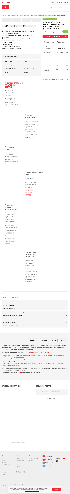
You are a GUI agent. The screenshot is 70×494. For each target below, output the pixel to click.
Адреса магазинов (19, 458)
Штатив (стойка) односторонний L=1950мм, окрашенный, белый (47, 71)
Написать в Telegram (49, 466)
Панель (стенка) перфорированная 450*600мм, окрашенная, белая (47, 61)
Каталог (3, 460)
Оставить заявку (54, 2)
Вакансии (31, 460)
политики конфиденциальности (32, 491)
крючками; (29, 192)
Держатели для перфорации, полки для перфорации (14, 302)
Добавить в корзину (53, 37)
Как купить (33, 340)
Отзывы (4, 474)
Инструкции (28, 26)
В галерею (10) (11, 26)
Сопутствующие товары (56, 79)
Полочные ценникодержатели (10, 322)
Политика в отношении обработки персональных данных (21, 472)
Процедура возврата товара (21, 470)
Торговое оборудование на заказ (7, 467)
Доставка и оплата (19, 468)
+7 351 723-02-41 (63, 2)
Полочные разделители (8, 319)
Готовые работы (5, 469)
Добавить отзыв (52, 399)
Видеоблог (18, 466)
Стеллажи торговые (24, 15)
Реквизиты (4, 472)
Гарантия (63, 340)
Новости (17, 464)
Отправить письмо (49, 462)
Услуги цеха (4, 462)
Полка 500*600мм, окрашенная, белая (46, 66)
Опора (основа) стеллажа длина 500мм (47, 56)
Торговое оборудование (12, 15)
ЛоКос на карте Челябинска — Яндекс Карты (18, 442)
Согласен (56, 489)
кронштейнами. (30, 196)
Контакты (4, 471)
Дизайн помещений (6, 464)
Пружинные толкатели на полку (10, 326)
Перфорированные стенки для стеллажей (12, 315)
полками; (28, 194)
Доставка (44, 340)
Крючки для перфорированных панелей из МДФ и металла (16, 312)
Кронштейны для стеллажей (9, 308)
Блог (17, 462)
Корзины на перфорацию (8, 305)
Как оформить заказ (20, 460)
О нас (3, 458)
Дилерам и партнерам (33, 458)
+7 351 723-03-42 (48, 459)
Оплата (54, 340)
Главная (4, 15)
